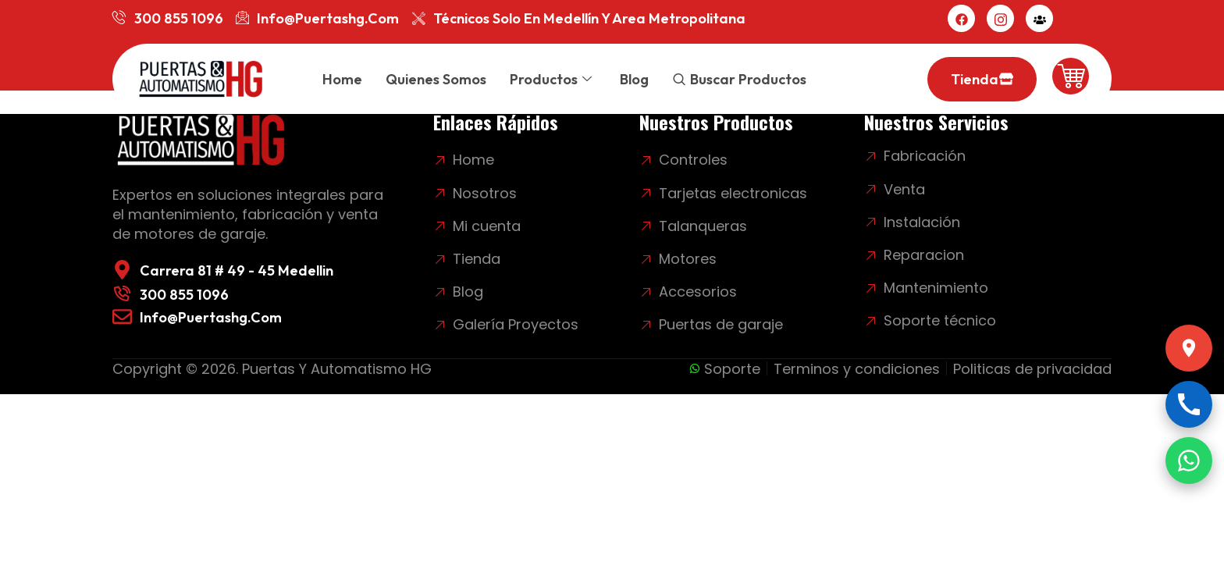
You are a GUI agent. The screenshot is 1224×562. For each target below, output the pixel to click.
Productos (551, 79)
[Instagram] (1000, 18)
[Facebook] (961, 18)
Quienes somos (436, 79)
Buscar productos (748, 79)
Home (342, 79)
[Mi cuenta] (1039, 18)
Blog (634, 79)
